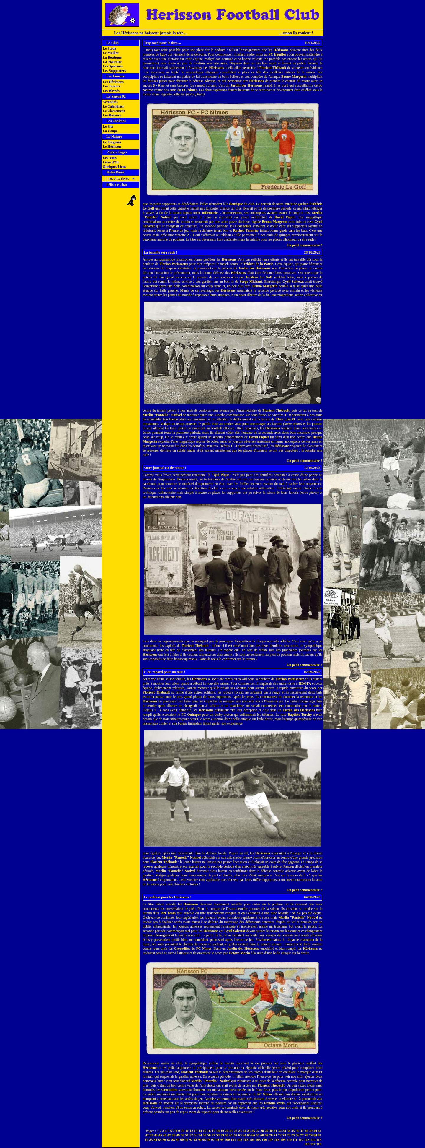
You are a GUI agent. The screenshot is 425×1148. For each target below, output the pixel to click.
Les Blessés (111, 91)
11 (187, 1131)
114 (312, 1140)
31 (275, 1131)
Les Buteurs (111, 115)
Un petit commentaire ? (304, 245)
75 (293, 1135)
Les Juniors (111, 86)
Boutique (236, 204)
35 (293, 1131)
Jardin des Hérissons (246, 85)
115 (318, 1140)
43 (151, 1135)
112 (300, 1140)
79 (311, 1135)
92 (191, 1140)
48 (173, 1135)
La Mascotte (112, 62)
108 (276, 1140)
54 (200, 1135)
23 (240, 1131)
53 (195, 1135)
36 (297, 1131)
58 (218, 1135)
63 (240, 1135)
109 (283, 1140)
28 (262, 1131)
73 (284, 1135)
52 (191, 1135)
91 (186, 1140)
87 (169, 1140)
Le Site (107, 126)
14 (200, 1131)
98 (217, 1140)
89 (177, 1140)
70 (271, 1135)
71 (275, 1135)
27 (257, 1131)
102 (239, 1140)
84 (155, 1140)
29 (266, 1131)
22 (235, 1131)
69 (266, 1135)
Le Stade (109, 48)
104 (252, 1140)
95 (204, 1140)
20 (226, 1131)
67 (257, 1135)
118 (318, 1144)
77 (302, 1135)
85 (160, 1140)
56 (209, 1135)
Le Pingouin (111, 142)
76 (297, 1135)
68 (262, 1135)
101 (233, 1140)
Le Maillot (110, 53)
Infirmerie (210, 213)
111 (295, 1140)
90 (182, 1140)
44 (156, 1135)
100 (227, 1140)
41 (319, 1131)
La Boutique (112, 57)
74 (288, 1135)
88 (173, 1140)
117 (312, 1144)
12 (191, 1131)
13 (195, 1131)
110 (289, 1140)
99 (222, 1140)
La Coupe (109, 131)
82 (146, 1140)
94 (200, 1140)
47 (169, 1135)
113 (306, 1140)
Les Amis (109, 158)
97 (213, 1140)
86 (164, 1140)
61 (231, 1135)
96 (208, 1140)
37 (302, 1131)
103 (246, 1140)
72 (280, 1135)
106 (264, 1140)
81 (319, 1135)
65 (249, 1135)
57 (213, 1135)
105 (258, 1140)
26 (253, 1131)
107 (270, 1140)
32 (280, 1131)
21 (231, 1131)
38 (306, 1131)
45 (160, 1135)
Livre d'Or (110, 162)
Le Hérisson (111, 146)
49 (178, 1135)
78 (306, 1135)
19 (222, 1131)
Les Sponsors (112, 66)
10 (182, 1131)
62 (235, 1135)
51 (187, 1135)
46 (164, 1135)
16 (209, 1131)
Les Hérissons (113, 82)
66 (253, 1135)
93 (195, 1140)
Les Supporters (114, 71)
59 (222, 1135)
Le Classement (113, 111)
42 (147, 1135)
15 (204, 1131)
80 (315, 1135)
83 (151, 1140)
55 (204, 1135)
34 (288, 1131)
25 (249, 1131)
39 (311, 1131)
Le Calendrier (113, 106)
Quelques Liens (114, 167)
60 (226, 1135)
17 (213, 1131)
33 (284, 1131)
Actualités (110, 102)
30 (271, 1131)
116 (306, 1144)
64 (244, 1135)
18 (218, 1131)
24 (244, 1131)
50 (182, 1135)
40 (315, 1131)
